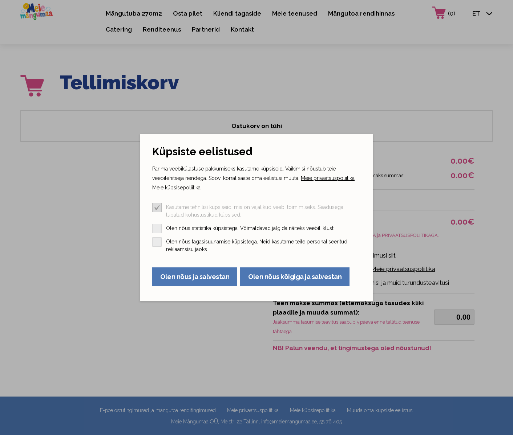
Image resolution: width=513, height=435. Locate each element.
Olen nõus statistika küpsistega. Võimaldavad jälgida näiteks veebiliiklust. (250, 228)
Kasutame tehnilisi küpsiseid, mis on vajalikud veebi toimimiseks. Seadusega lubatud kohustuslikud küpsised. (254, 211)
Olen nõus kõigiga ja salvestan (295, 276)
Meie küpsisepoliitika (176, 187)
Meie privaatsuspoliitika (328, 178)
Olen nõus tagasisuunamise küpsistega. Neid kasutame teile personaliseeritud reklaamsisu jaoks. (256, 245)
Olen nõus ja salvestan (194, 276)
